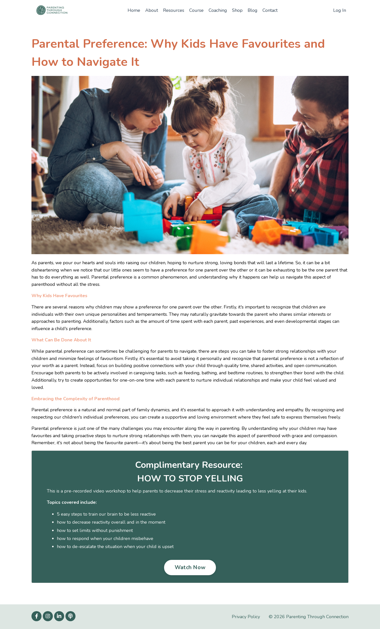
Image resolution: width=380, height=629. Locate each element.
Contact (270, 10)
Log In (339, 10)
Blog (252, 10)
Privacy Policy (246, 617)
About (151, 10)
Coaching (218, 10)
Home (134, 10)
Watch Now (190, 567)
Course (196, 10)
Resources (173, 10)
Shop (237, 10)
